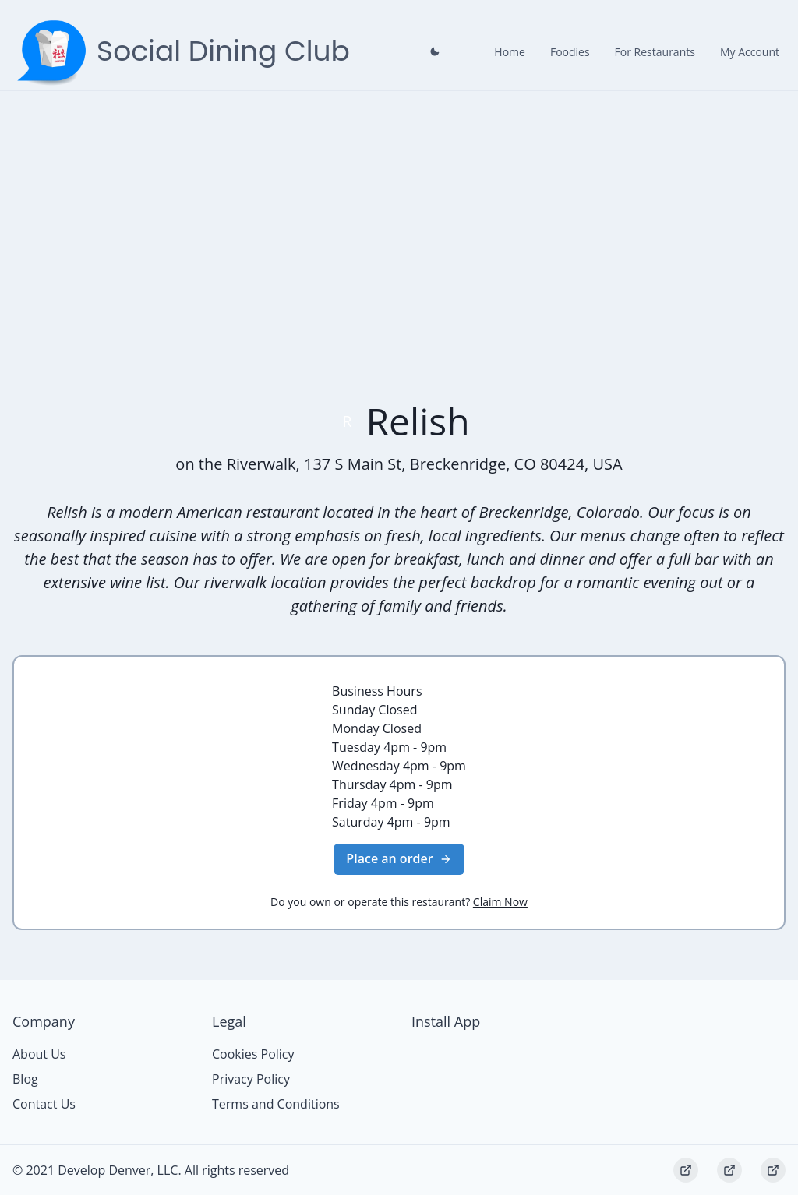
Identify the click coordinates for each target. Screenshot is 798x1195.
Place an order (398, 858)
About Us (39, 1054)
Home (509, 51)
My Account (749, 51)
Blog (25, 1078)
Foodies (570, 51)
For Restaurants (655, 51)
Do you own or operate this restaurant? (399, 901)
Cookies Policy (253, 1054)
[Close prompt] (434, 51)
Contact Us (44, 1103)
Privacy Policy (251, 1078)
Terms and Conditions (276, 1103)
